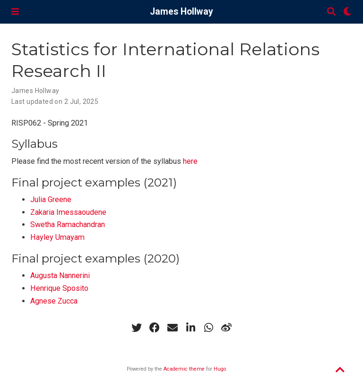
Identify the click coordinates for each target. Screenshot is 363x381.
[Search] (331, 12)
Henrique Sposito (59, 288)
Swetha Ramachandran (67, 224)
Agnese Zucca (54, 300)
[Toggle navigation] (15, 11)
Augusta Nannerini (60, 275)
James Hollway (181, 11)
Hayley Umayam (57, 237)
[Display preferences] (347, 12)
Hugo (220, 369)
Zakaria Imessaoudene (68, 212)
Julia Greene (50, 199)
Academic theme (184, 369)
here (190, 161)
